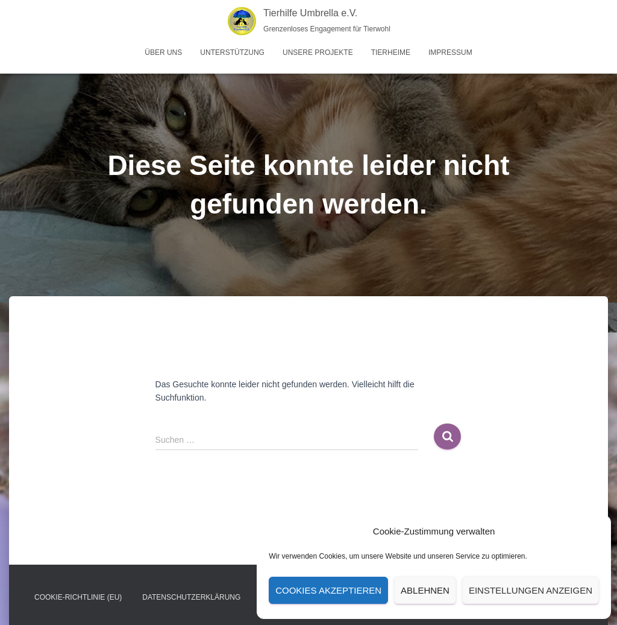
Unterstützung (232, 52)
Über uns (163, 52)
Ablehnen (425, 590)
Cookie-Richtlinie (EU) (78, 597)
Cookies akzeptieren (328, 590)
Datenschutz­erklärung (191, 597)
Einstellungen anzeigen (530, 590)
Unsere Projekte (318, 52)
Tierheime (390, 52)
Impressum (450, 52)
